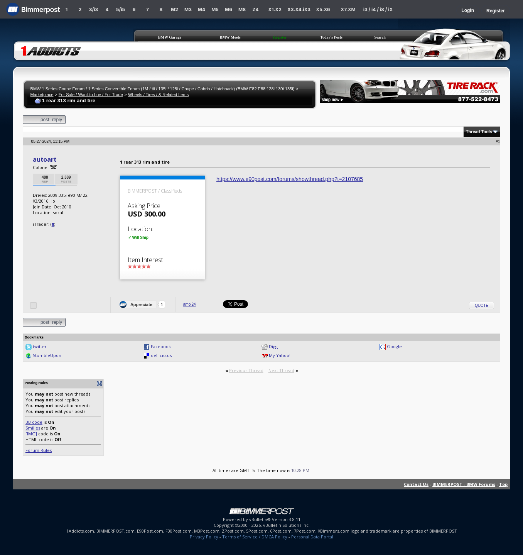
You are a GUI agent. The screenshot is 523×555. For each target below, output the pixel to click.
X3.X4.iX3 (298, 9)
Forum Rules (38, 450)
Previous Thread (246, 370)
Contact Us (416, 484)
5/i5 (120, 9)
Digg (273, 346)
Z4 (255, 9)
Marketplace (42, 94)
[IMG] (31, 434)
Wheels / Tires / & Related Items (158, 94)
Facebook (161, 346)
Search (380, 37)
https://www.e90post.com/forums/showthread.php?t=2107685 (289, 179)
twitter (40, 346)
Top (503, 484)
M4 (201, 9)
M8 (242, 9)
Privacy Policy (204, 537)
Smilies (32, 428)
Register (495, 11)
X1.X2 (274, 9)
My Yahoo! (279, 355)
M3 (188, 9)
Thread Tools (479, 131)
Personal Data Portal (312, 537)
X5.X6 (323, 9)
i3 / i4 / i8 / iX (378, 9)
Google (394, 346)
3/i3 (93, 9)
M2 (174, 9)
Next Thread (281, 370)
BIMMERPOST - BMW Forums (463, 484)
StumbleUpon (47, 355)
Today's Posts (331, 37)
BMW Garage (169, 37)
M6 (228, 9)
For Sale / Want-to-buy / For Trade (91, 94)
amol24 (189, 304)
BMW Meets (230, 37)
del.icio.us (161, 355)
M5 (215, 9)
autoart (45, 159)
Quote (481, 305)
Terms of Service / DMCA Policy (254, 537)
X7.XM (348, 9)
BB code (33, 422)
